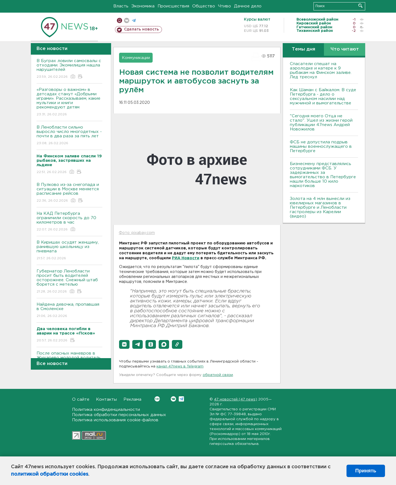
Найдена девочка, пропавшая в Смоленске (69, 310)
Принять (365, 470)
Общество (203, 6)
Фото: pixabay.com (137, 233)
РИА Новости (185, 258)
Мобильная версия (119, 20)
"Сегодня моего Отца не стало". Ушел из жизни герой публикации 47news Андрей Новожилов (321, 122)
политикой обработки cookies (49, 474)
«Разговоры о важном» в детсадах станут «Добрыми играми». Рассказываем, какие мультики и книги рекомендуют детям (69, 102)
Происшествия (173, 6)
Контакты (106, 399)
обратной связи (218, 375)
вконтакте (126, 20)
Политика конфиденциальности (106, 409)
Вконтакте (157, 399)
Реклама (132, 399)
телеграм (133, 20)
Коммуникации (136, 58)
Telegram (181, 399)
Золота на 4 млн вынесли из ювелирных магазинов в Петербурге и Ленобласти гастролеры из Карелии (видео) (320, 207)
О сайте (80, 399)
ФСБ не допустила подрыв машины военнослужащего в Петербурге (321, 146)
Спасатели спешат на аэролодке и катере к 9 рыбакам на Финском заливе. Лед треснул (320, 70)
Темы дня (303, 49)
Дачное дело (248, 6)
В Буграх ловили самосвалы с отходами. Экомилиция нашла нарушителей (69, 69)
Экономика (143, 6)
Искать (360, 6)
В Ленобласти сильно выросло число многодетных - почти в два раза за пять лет (69, 136)
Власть (120, 6)
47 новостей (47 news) (235, 399)
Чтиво (224, 6)
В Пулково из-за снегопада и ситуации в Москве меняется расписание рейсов (69, 193)
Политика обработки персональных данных (119, 415)
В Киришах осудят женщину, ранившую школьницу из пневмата (69, 251)
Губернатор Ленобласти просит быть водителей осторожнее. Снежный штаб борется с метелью (69, 281)
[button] (124, 344)
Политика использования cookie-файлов (115, 420)
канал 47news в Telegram (180, 366)
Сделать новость (141, 29)
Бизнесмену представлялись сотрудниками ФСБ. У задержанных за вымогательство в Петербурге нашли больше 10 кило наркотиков (323, 175)
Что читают (345, 49)
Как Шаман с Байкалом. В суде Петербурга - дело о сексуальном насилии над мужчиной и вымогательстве (323, 96)
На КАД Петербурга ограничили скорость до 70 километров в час (69, 222)
